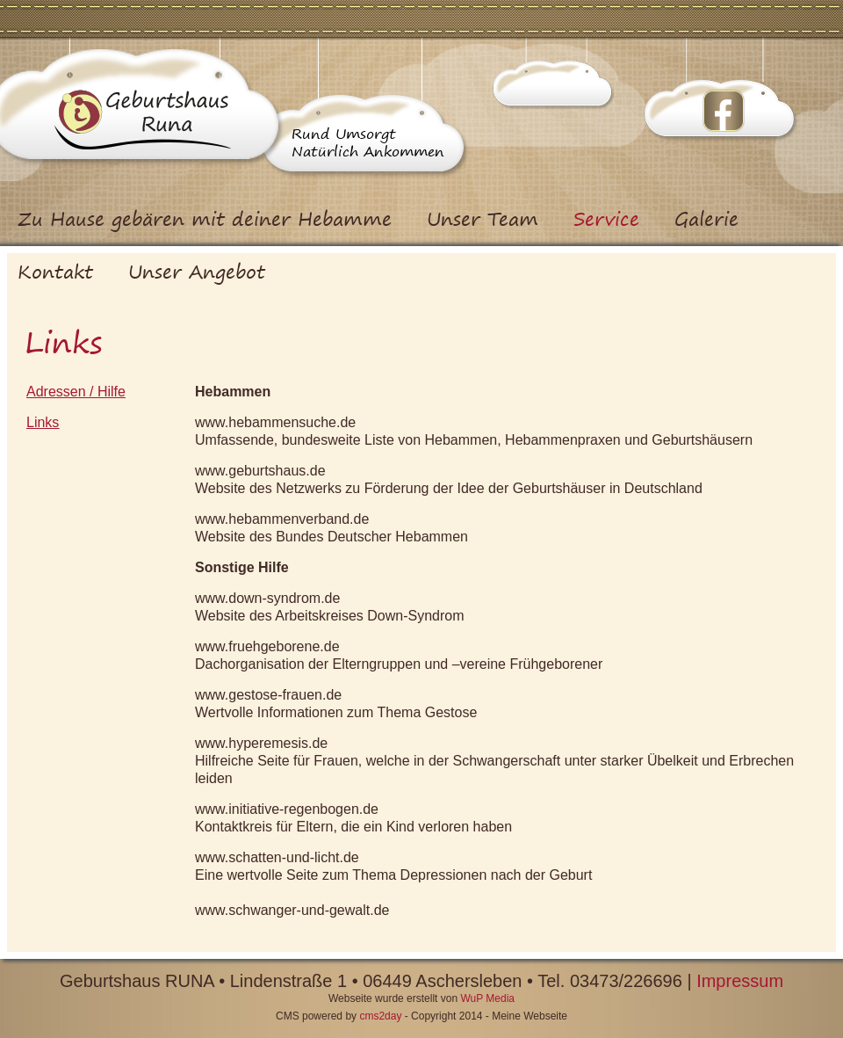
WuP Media (487, 998)
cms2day (380, 1016)
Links (42, 422)
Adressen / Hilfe (76, 391)
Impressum (739, 981)
